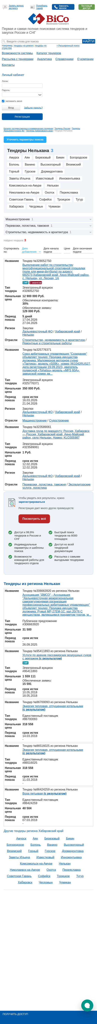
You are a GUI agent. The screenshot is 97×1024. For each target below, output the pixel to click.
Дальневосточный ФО (37, 331)
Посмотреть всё (34, 518)
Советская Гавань (21, 199)
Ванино (30, 164)
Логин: (5, 81)
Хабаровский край (67, 331)
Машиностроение (34, 420)
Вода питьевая (44, 793)
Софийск (45, 199)
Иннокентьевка (69, 178)
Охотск (49, 192)
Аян (27, 157)
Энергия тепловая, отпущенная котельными (52, 708)
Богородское (78, 157)
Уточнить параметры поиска (25, 139)
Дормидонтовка (52, 171)
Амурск (14, 157)
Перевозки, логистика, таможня (44, 484)
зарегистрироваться (32, 501)
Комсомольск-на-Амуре (25, 185)
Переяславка (69, 192)
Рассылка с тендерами (17, 59)
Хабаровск (16, 206)
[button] (87, 1005)
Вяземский (73, 164)
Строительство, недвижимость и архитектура (53, 340)
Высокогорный (51, 164)
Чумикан (54, 206)
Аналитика (44, 59)
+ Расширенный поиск (68, 45)
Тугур (79, 199)
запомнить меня (12, 101)
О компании (85, 59)
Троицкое (63, 199)
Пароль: (6, 90)
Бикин (60, 157)
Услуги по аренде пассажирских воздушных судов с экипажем (56, 657)
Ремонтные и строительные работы (47, 343)
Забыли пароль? (33, 107)
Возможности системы (17, 53)
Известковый (45, 178)
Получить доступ (15, 1014)
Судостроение (59, 420)
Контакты (8, 65)
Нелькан (53, 185)
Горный (14, 171)
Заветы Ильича (19, 178)
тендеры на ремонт (23, 45)
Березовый (43, 157)
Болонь (14, 164)
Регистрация (22, 116)
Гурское (30, 171)
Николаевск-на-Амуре (24, 192)
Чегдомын (36, 206)
